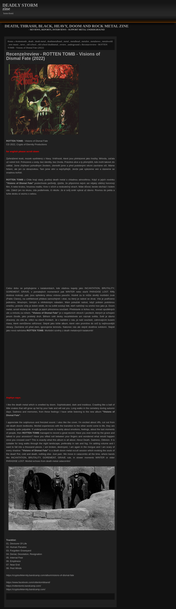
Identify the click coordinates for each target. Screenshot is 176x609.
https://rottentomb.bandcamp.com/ (23, 586)
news (22, 44)
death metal (40, 41)
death (30, 41)
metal (66, 41)
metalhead (75, 41)
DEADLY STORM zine (20, 7)
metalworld (107, 41)
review (63, 44)
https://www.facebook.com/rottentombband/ (28, 582)
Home (10, 41)
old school (31, 44)
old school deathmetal (48, 44)
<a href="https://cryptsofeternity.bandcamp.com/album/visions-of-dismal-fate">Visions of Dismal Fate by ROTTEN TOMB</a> (60, 240)
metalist (85, 41)
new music (14, 44)
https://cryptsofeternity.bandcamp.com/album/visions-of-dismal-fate (40, 575)
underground (73, 44)
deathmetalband (54, 41)
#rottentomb (21, 41)
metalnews (96, 41)
